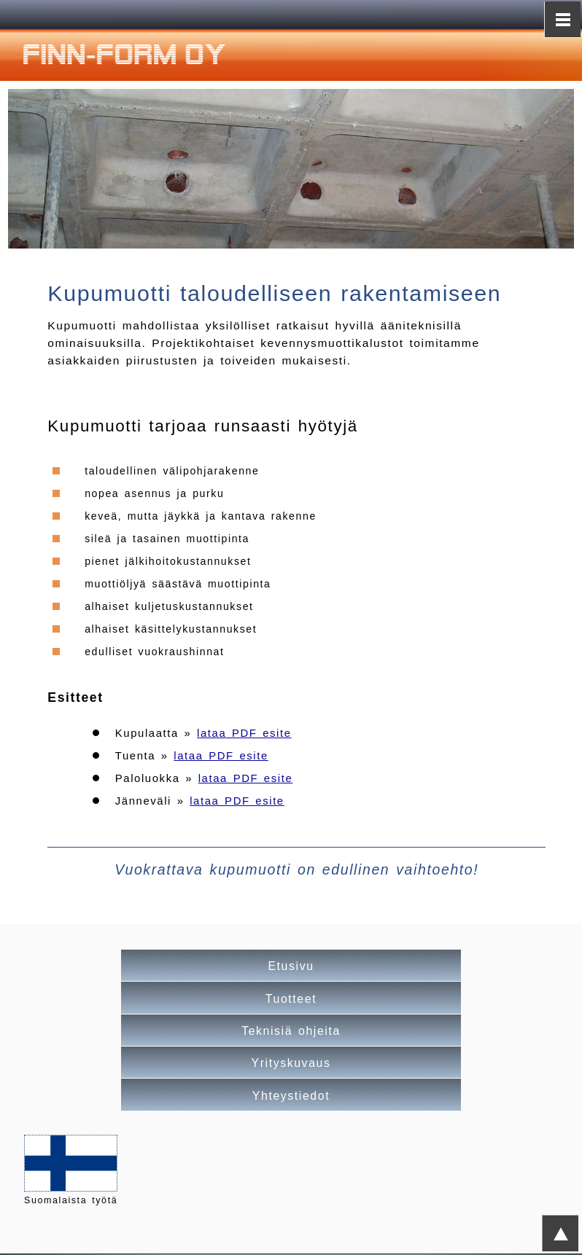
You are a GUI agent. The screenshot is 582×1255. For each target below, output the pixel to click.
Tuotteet (291, 999)
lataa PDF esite (244, 733)
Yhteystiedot (291, 1096)
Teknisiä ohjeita (291, 1031)
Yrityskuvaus (291, 1063)
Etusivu (291, 966)
